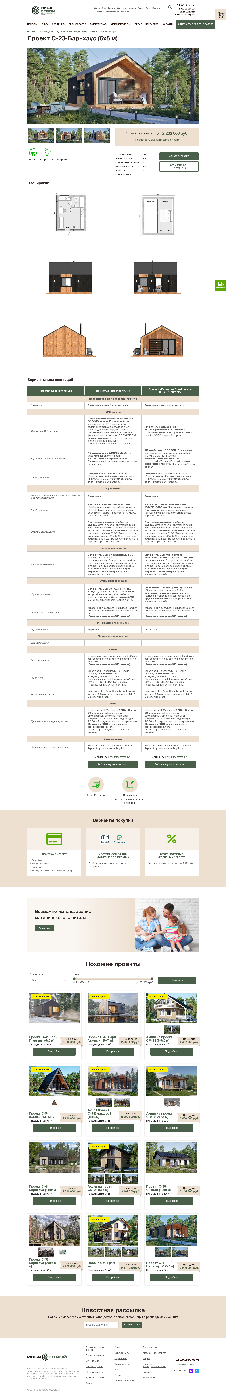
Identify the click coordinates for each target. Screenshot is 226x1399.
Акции (141, 8)
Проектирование (95, 1356)
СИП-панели (58, 24)
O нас (118, 1375)
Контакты (156, 8)
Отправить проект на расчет (195, 24)
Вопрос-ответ (150, 1348)
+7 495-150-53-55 (187, 1360)
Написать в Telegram (185, 15)
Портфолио (151, 24)
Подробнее (44, 928)
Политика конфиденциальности (154, 1365)
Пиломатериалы (99, 24)
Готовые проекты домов (95, 1349)
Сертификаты (108, 8)
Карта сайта (149, 1378)
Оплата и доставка (126, 8)
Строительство (94, 1372)
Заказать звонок (187, 8)
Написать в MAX (187, 11)
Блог (148, 8)
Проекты (32, 24)
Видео (146, 1359)
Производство (77, 24)
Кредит (138, 24)
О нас (97, 8)
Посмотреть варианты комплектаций (157, 140)
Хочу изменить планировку (179, 166)
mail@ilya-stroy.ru (186, 1365)
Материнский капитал (154, 1353)
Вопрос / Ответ (123, 1364)
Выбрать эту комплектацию (113, 764)
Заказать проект (179, 156)
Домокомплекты (120, 24)
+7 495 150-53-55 (185, 5)
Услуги (44, 24)
